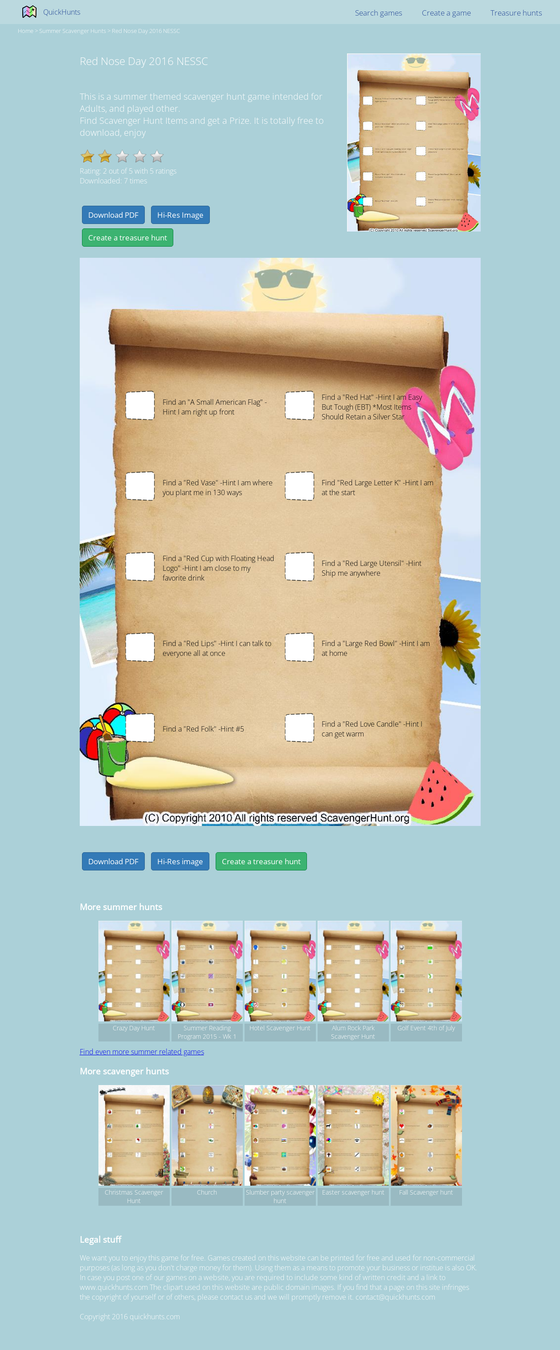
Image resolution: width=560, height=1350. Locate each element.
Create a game (446, 13)
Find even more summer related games (142, 1052)
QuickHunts (61, 12)
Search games (378, 13)
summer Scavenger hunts (72, 31)
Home (25, 31)
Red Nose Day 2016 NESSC (146, 31)
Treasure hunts (516, 13)
